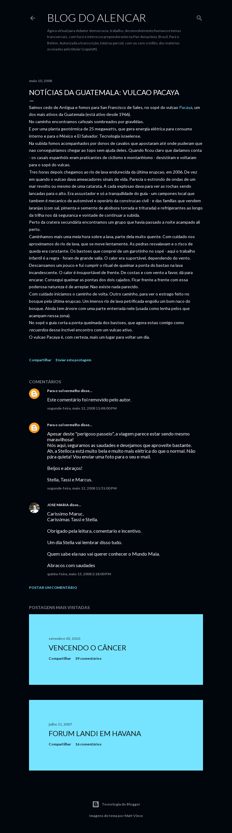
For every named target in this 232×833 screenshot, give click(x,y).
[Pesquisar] (199, 17)
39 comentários (88, 658)
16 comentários (88, 744)
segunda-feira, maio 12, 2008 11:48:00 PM (82, 408)
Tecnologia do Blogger (116, 804)
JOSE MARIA (58, 505)
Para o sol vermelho (63, 390)
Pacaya (185, 107)
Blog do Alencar (96, 17)
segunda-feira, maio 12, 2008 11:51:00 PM (82, 488)
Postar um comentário (53, 587)
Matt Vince (133, 815)
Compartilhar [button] (40, 360)
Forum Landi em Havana (95, 733)
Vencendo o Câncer (87, 647)
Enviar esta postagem (73, 360)
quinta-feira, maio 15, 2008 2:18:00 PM (79, 574)
